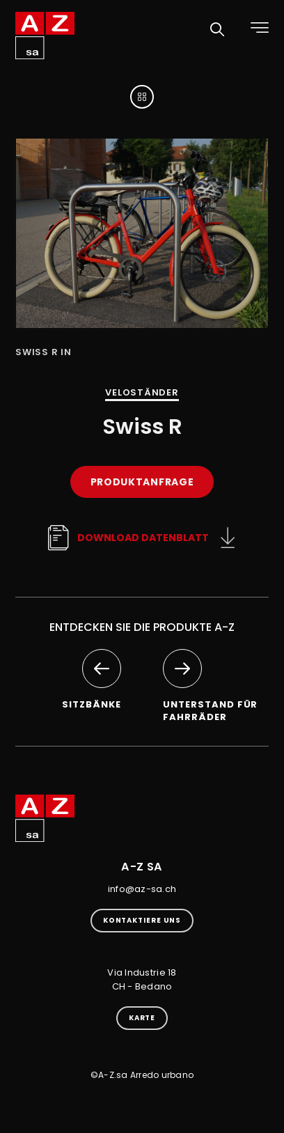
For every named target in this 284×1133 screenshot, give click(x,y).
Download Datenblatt (127, 537)
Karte (142, 1018)
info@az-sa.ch (142, 889)
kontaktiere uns (142, 920)
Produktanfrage (142, 482)
